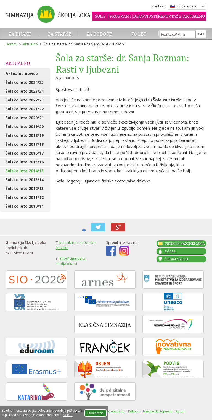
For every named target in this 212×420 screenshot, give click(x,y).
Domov (11, 43)
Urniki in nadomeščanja (185, 244)
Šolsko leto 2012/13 (25, 188)
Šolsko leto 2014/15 (25, 170)
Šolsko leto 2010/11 (25, 206)
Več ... (67, 415)
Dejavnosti (145, 16)
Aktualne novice (22, 73)
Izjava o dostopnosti (157, 411)
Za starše (59, 34)
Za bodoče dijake (99, 39)
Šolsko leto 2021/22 (25, 108)
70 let (139, 34)
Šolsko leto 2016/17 (25, 153)
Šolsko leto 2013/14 (25, 179)
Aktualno (194, 16)
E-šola (170, 251)
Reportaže (169, 16)
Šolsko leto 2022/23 (25, 100)
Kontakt (158, 6)
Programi (120, 16)
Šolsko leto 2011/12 (25, 197)
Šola (100, 16)
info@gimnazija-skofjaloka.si (71, 261)
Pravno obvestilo (112, 411)
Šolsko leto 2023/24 (25, 91)
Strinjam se (95, 413)
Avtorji (181, 411)
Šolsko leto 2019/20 (25, 126)
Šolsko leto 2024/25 (25, 82)
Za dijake (20, 34)
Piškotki (133, 411)
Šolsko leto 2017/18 (25, 144)
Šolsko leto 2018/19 (25, 135)
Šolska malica (176, 259)
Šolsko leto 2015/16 (25, 162)
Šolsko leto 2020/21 (25, 117)
